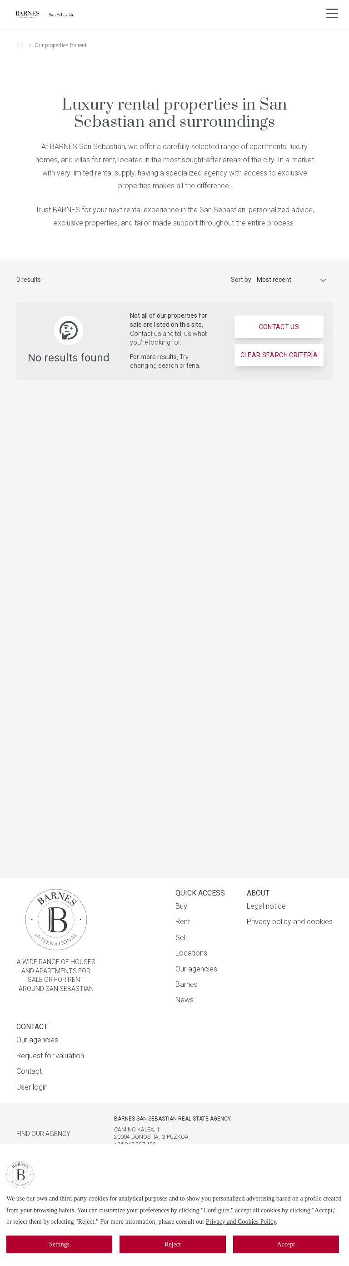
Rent (182, 921)
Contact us (279, 326)
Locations (191, 953)
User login (32, 1087)
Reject (173, 1244)
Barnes (186, 984)
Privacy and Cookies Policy (241, 1221)
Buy (181, 906)
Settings (59, 1244)
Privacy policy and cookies (290, 921)
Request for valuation (50, 1055)
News (184, 1000)
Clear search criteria (279, 355)
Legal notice (266, 906)
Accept (286, 1244)
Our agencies (196, 969)
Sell (181, 937)
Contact (29, 1071)
